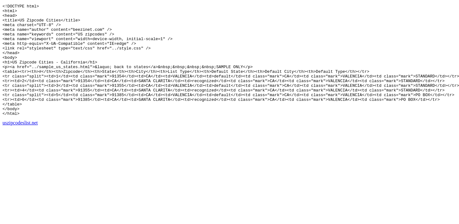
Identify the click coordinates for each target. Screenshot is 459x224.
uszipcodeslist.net (20, 145)
